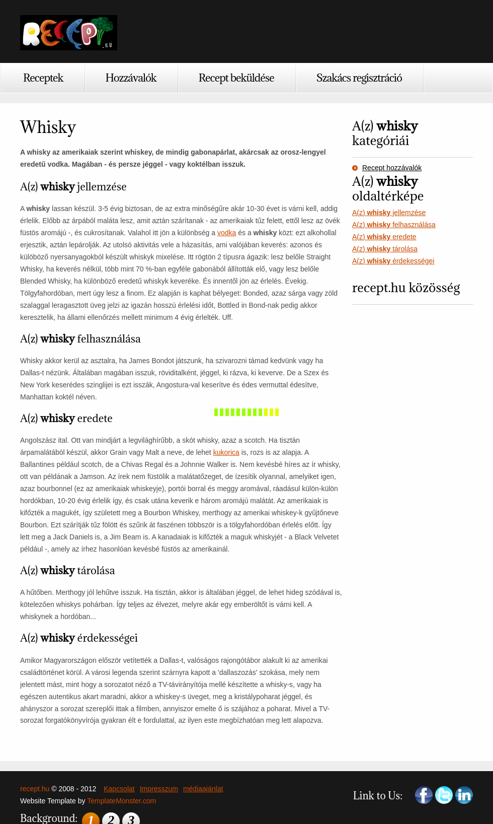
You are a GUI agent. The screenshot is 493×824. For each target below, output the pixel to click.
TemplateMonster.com (121, 801)
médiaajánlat (203, 789)
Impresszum (159, 789)
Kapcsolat (119, 789)
